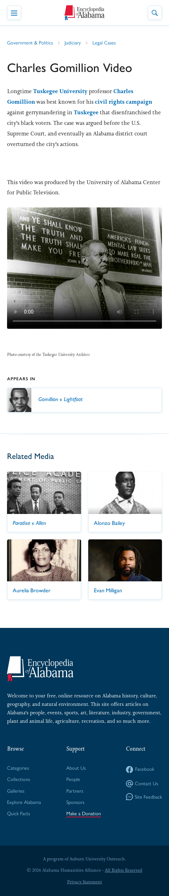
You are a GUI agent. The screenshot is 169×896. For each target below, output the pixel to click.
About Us (76, 768)
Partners (74, 791)
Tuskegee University (60, 91)
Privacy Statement (84, 882)
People (73, 779)
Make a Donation (83, 814)
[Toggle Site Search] (155, 13)
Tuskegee (86, 112)
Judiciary (73, 43)
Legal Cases (104, 43)
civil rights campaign (123, 101)
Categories (18, 768)
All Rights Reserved (123, 870)
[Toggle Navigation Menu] (14, 13)
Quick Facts (18, 814)
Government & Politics (30, 43)
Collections (18, 779)
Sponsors (75, 802)
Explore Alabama (24, 802)
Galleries (15, 791)
